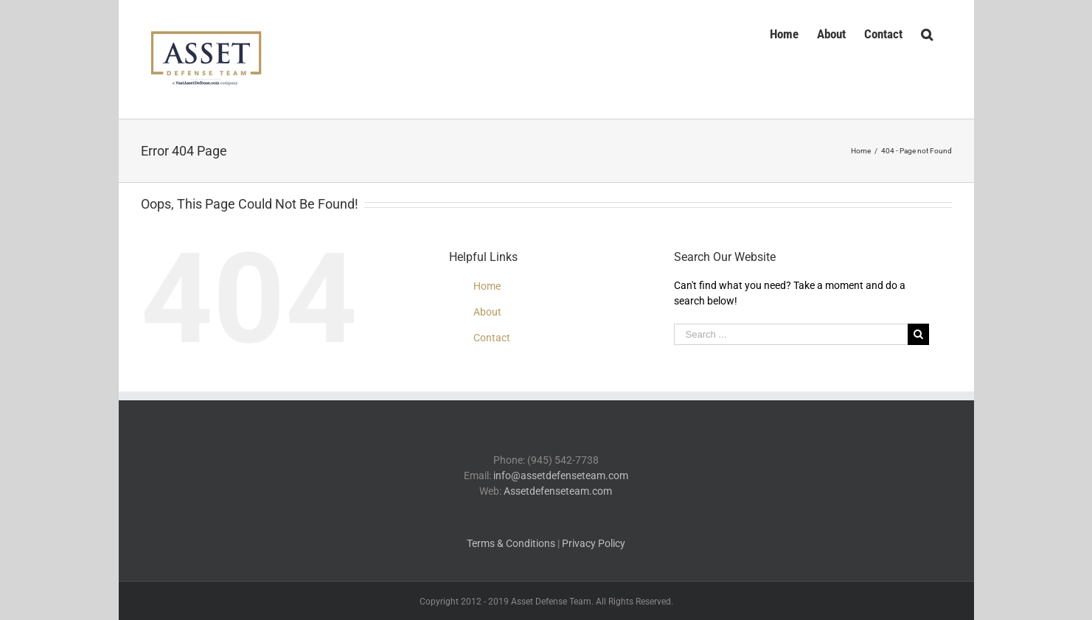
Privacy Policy (593, 543)
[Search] (927, 32)
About (487, 312)
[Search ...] (791, 334)
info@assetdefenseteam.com (560, 475)
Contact (491, 338)
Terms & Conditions (511, 543)
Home (487, 286)
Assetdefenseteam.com (558, 491)
